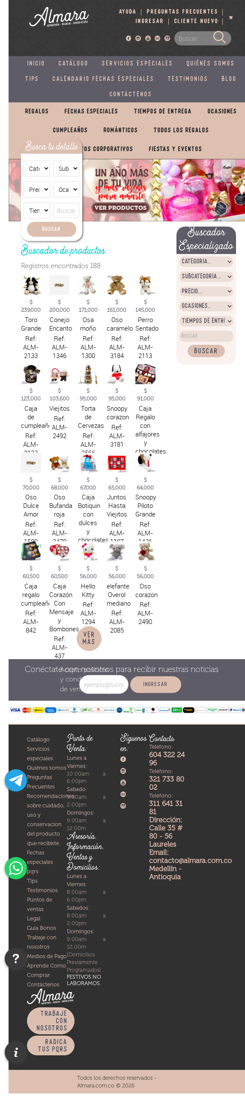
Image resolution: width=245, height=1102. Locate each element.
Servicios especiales (137, 63)
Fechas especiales (91, 111)
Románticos (121, 130)
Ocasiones (222, 111)
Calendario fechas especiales (104, 79)
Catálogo (74, 63)
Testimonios (188, 79)
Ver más (89, 638)
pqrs (33, 871)
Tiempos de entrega (163, 111)
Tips (32, 79)
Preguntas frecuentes (182, 12)
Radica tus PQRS (53, 1046)
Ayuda (128, 12)
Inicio (36, 63)
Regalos (37, 111)
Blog (229, 79)
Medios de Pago (47, 956)
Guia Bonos (41, 928)
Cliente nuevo (196, 21)
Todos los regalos (181, 130)
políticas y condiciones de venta (84, 679)
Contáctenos (131, 94)
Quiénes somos (211, 63)
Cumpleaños (70, 130)
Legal (33, 918)
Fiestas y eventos (175, 149)
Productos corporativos (96, 149)
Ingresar (150, 21)
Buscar (51, 229)
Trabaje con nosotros (52, 1021)
